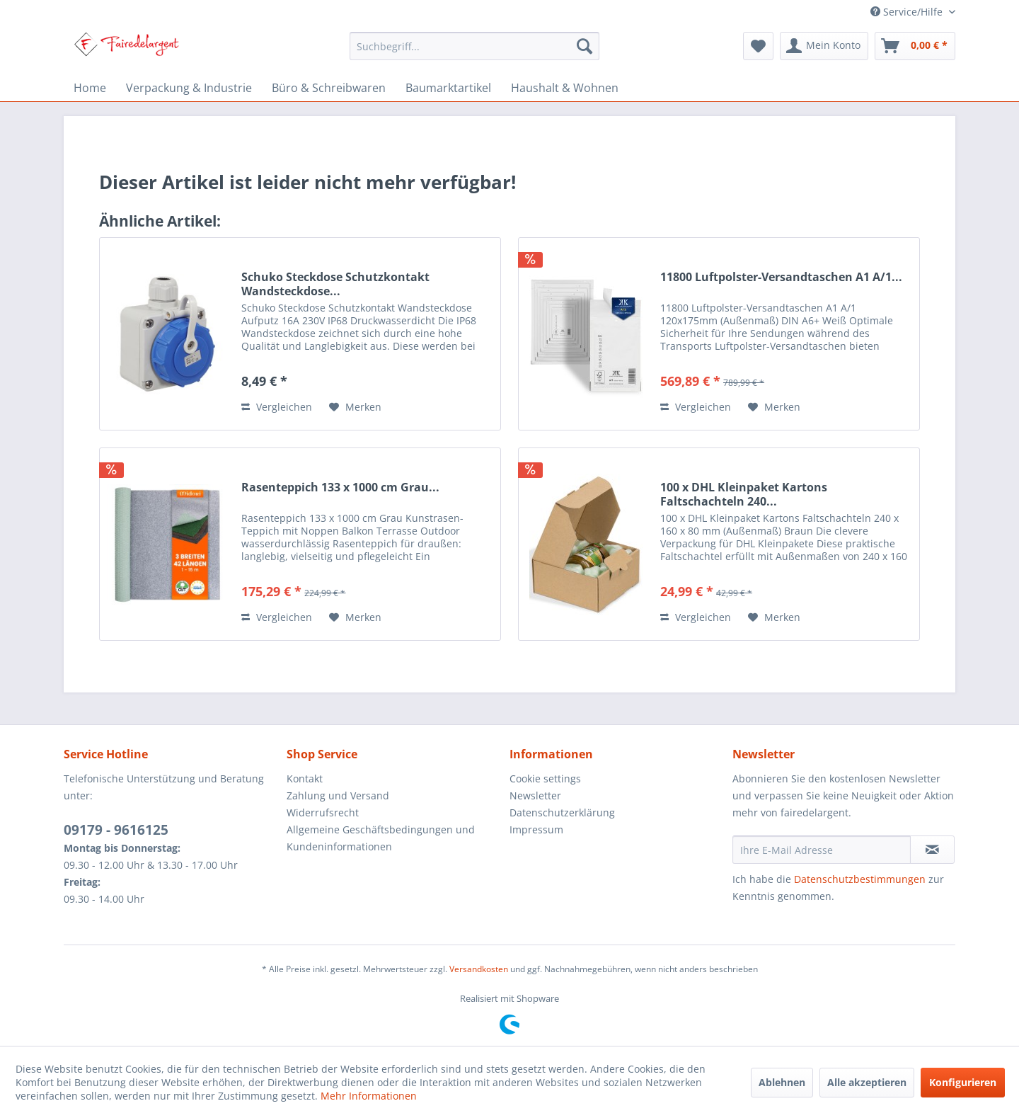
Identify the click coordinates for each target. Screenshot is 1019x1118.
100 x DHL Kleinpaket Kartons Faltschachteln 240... (743, 494)
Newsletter (535, 795)
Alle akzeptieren (866, 1082)
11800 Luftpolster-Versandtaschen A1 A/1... (781, 277)
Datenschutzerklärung (562, 812)
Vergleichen (276, 406)
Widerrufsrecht (323, 812)
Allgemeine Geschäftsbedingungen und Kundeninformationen (381, 838)
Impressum (536, 829)
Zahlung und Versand (338, 795)
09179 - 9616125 (116, 830)
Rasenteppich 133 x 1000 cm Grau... (340, 487)
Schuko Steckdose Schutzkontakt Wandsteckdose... (335, 284)
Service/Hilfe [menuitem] (907, 11)
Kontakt (305, 778)
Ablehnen (782, 1082)
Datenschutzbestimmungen (860, 879)
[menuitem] (474, 46)
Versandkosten (478, 969)
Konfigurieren (962, 1082)
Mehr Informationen (369, 1095)
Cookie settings (545, 778)
